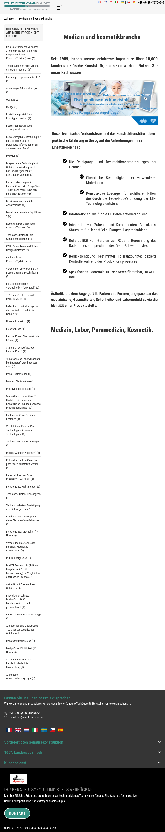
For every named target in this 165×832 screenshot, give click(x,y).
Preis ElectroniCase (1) (18, 374)
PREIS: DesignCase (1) (18, 558)
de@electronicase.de (30, 717)
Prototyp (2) (12, 155)
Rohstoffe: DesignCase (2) (20, 640)
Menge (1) (11, 107)
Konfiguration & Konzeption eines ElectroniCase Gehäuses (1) (22, 520)
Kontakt (17, 813)
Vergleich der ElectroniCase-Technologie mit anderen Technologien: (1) (21, 430)
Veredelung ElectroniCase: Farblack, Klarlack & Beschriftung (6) (20, 546)
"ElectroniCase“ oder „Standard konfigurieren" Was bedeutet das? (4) (23, 362)
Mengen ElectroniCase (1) (20, 381)
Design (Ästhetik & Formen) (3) (23, 452)
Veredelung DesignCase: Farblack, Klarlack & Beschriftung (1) (19, 663)
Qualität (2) (12, 99)
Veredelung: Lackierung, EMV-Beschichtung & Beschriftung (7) (22, 272)
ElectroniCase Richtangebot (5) (23, 486)
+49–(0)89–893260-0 (27, 713)
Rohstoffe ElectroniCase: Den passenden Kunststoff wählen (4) (22, 464)
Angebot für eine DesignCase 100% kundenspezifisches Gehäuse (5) (22, 629)
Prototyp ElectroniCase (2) (20, 388)
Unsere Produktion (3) (18, 321)
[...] (131, 703)
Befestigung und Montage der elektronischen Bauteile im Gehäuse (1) (22, 310)
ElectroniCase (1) (15, 328)
